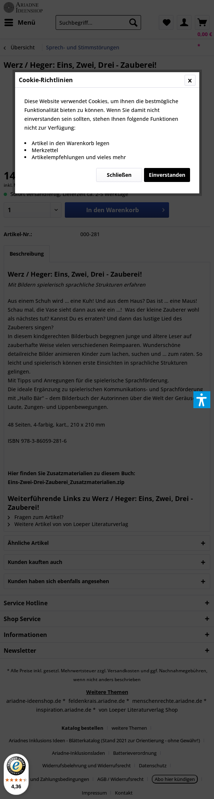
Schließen (119, 174)
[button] (201, 399)
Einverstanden (167, 174)
